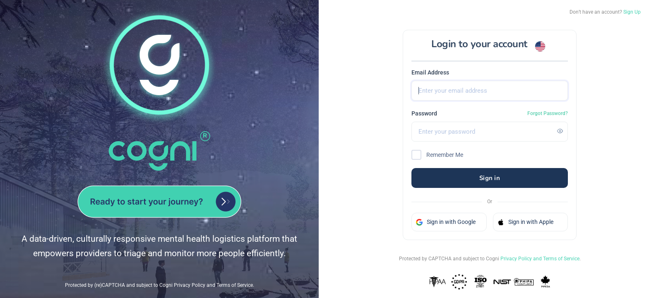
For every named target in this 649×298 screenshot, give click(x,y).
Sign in (489, 178)
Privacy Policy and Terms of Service (539, 259)
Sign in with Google (446, 222)
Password (424, 113)
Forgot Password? (547, 113)
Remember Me (444, 154)
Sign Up (632, 12)
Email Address (430, 72)
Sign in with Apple (525, 222)
